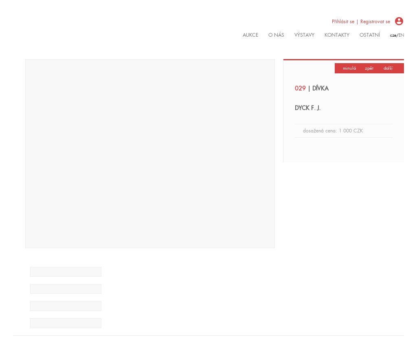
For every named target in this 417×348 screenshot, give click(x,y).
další (388, 68)
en (401, 35)
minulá (349, 68)
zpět (369, 68)
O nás (276, 35)
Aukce (250, 35)
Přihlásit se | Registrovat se (361, 21)
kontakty (337, 35)
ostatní (370, 35)
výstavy (304, 35)
